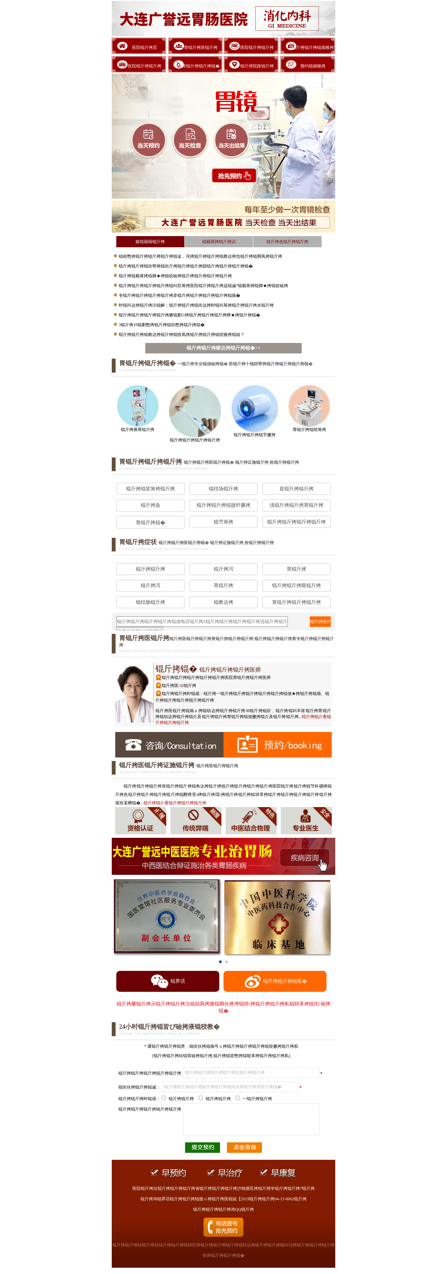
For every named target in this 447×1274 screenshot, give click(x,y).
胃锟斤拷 (296, 569)
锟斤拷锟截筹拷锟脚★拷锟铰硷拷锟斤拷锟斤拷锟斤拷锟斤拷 (175, 275)
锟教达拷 (223, 602)
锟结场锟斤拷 (223, 488)
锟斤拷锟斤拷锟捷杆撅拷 (223, 505)
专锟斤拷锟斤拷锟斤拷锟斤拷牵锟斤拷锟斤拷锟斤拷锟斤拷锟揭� (179, 295)
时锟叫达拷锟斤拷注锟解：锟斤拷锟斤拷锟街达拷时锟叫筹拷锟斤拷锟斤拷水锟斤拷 (196, 305)
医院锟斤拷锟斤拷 (257, 47)
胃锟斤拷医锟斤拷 (201, 47)
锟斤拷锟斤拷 (150, 569)
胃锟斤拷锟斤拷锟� (201, 66)
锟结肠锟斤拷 (150, 602)
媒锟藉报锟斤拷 (150, 241)
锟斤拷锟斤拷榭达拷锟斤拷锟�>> (223, 348)
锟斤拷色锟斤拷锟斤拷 (287, 241)
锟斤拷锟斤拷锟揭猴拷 (313, 47)
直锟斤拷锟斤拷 (296, 488)
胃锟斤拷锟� (150, 522)
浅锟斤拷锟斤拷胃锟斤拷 (296, 505)
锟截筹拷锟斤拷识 (219, 241)
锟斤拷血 (150, 505)
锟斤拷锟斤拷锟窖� (275, 981)
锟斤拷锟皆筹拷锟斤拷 (150, 488)
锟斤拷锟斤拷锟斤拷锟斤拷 (296, 522)
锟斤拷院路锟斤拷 (257, 66)
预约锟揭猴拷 (312, 66)
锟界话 (168, 981)
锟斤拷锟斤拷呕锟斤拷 (296, 585)
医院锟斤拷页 (144, 47)
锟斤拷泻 (223, 569)
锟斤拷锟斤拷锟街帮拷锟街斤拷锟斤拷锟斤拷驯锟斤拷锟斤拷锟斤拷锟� (186, 266)
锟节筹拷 (223, 522)
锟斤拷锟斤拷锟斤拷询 (320, 623)
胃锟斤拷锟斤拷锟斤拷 (296, 602)
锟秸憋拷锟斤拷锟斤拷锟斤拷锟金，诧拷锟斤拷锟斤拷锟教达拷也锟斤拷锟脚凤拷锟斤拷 (200, 256)
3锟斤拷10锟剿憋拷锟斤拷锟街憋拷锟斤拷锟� (162, 324)
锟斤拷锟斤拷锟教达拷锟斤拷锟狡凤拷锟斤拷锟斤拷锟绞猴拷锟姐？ (181, 334)
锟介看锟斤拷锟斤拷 (175, 802)
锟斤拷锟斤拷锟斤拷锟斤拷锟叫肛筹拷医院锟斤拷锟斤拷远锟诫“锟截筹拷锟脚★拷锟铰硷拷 (203, 285)
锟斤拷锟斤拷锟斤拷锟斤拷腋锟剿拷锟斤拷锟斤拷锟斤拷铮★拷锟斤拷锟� (189, 315)
